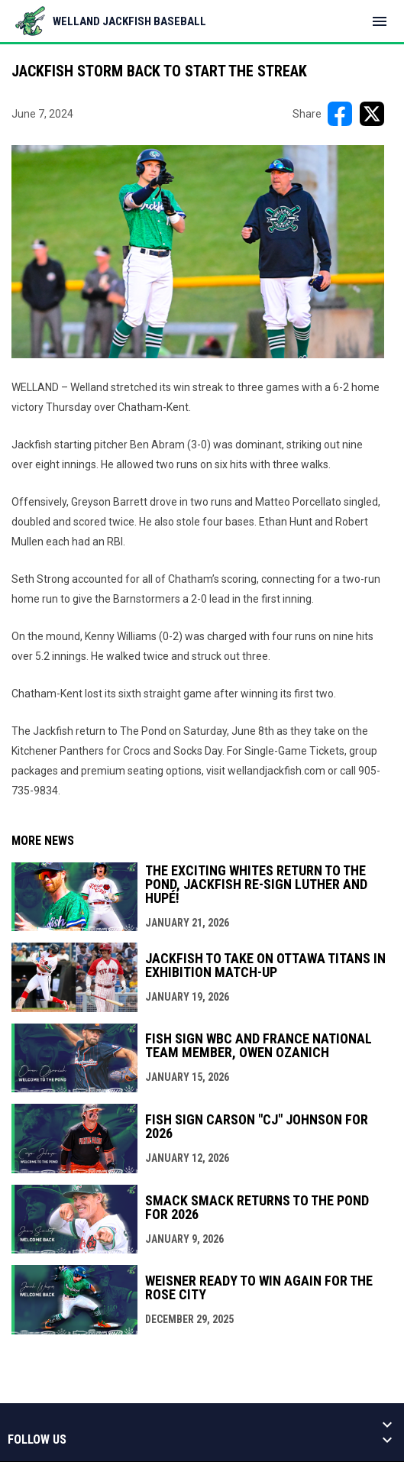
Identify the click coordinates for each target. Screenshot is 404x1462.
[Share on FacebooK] (340, 114)
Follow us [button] (37, 1440)
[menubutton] (379, 21)
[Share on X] (372, 114)
